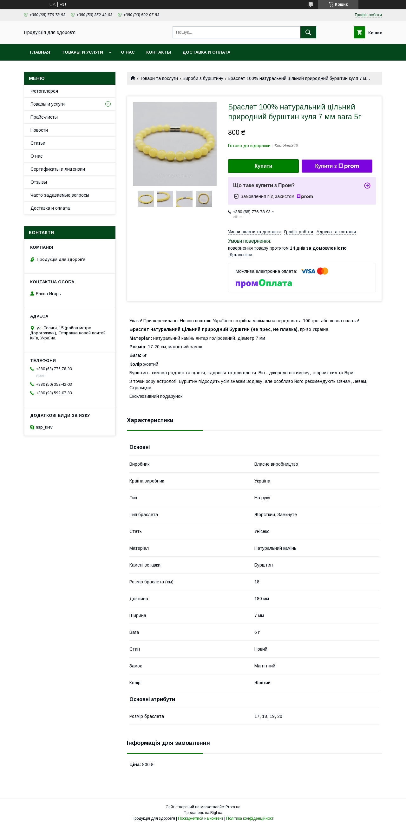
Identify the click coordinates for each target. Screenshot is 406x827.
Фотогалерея (44, 91)
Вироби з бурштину (203, 78)
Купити (263, 166)
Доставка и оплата (206, 52)
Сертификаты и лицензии (57, 169)
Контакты (158, 52)
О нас (128, 52)
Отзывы (38, 182)
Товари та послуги (159, 78)
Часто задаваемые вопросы (59, 195)
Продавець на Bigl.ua (203, 813)
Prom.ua (233, 807)
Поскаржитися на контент (200, 818)
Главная (40, 52)
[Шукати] (308, 32)
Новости (39, 130)
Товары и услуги (82, 52)
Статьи (37, 143)
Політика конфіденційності (250, 818)
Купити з (337, 166)
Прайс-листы (44, 117)
